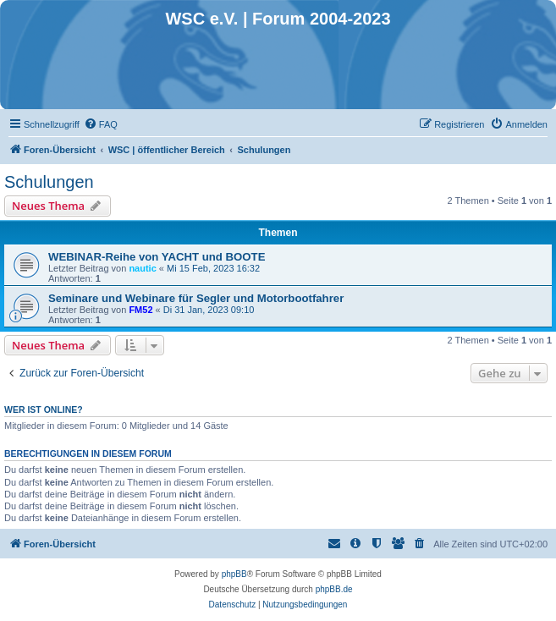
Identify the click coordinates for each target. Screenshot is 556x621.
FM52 (140, 310)
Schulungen (49, 182)
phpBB (234, 574)
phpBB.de (334, 589)
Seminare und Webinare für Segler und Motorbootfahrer (196, 298)
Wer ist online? (43, 409)
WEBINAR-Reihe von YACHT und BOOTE (156, 256)
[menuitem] (101, 124)
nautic (142, 268)
